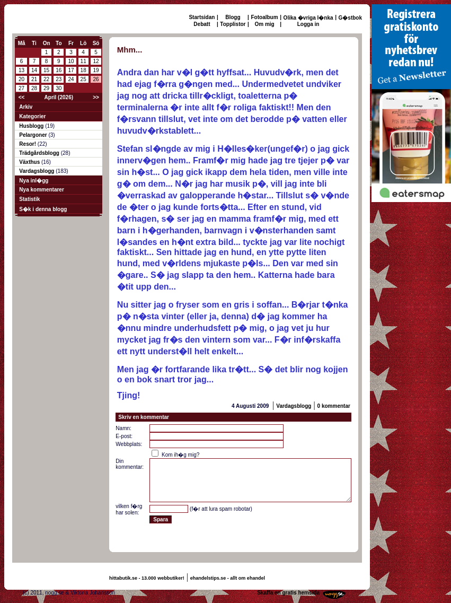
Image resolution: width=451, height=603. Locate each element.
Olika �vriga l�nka (308, 18)
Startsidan (202, 17)
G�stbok (350, 18)
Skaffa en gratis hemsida (288, 593)
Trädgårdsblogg (39, 153)
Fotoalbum (264, 17)
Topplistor (232, 24)
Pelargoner (33, 135)
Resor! (28, 144)
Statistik (29, 199)
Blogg (232, 17)
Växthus (30, 162)
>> (96, 97)
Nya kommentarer (41, 190)
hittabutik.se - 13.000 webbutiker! (146, 578)
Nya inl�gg (33, 180)
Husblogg (32, 126)
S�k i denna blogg (43, 209)
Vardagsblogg (37, 171)
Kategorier (32, 116)
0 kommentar (333, 406)
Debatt (201, 24)
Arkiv (25, 107)
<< (22, 97)
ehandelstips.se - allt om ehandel (227, 578)
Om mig (264, 24)
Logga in (308, 24)
